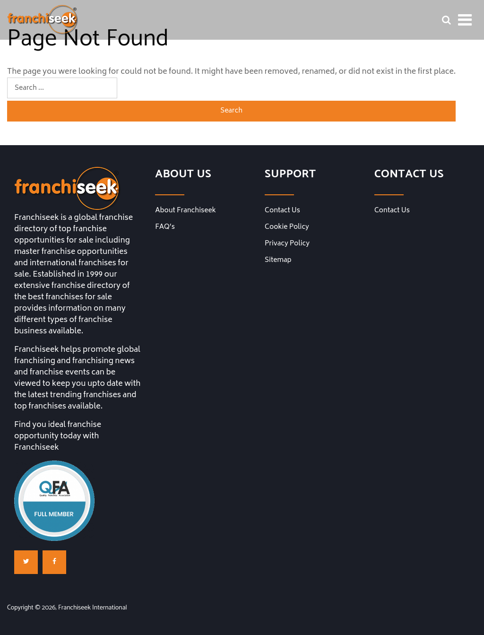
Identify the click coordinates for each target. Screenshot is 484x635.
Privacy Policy (287, 244)
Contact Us (282, 211)
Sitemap (278, 260)
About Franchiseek (185, 211)
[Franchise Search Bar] (446, 20)
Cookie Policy (287, 227)
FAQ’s (165, 227)
